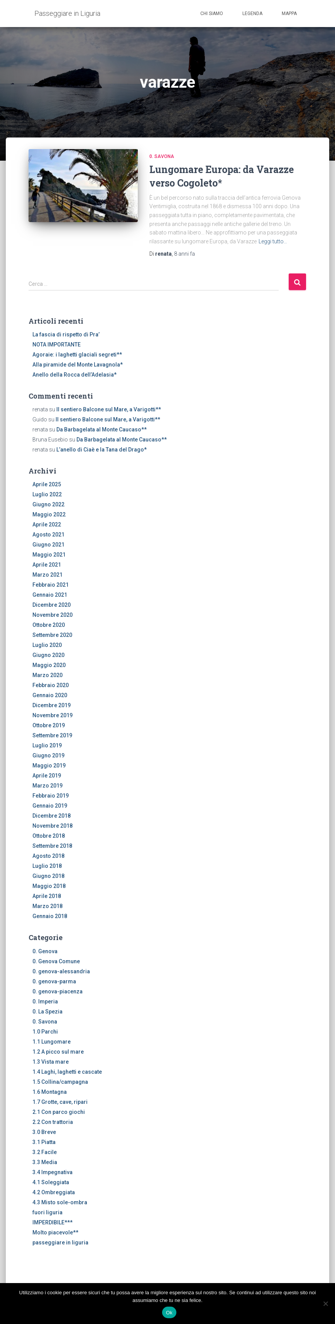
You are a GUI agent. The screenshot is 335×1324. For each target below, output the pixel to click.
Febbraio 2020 (50, 685)
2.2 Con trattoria (52, 1122)
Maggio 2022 (49, 514)
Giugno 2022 (48, 504)
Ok (169, 1313)
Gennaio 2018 (49, 916)
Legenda (252, 13)
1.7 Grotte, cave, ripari (60, 1102)
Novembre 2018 (52, 826)
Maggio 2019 (49, 765)
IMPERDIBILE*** (52, 1222)
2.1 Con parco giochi (58, 1112)
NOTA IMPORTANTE (56, 344)
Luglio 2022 (47, 494)
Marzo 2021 (47, 575)
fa (184, 254)
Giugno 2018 (48, 876)
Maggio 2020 (49, 665)
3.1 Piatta (44, 1142)
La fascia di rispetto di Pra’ (66, 334)
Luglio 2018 (47, 866)
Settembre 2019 (52, 735)
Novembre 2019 (52, 715)
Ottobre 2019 (48, 725)
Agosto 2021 (48, 534)
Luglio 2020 (47, 645)
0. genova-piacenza (57, 991)
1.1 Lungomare (51, 1042)
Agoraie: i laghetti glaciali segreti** (77, 354)
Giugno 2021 (48, 544)
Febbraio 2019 (50, 796)
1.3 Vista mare (50, 1062)
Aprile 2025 (46, 484)
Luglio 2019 (47, 745)
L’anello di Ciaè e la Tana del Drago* (101, 449)
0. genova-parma (54, 981)
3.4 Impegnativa (52, 1172)
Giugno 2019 (48, 755)
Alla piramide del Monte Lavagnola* (77, 365)
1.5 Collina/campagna (60, 1082)
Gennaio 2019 (49, 806)
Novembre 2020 (52, 615)
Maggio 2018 (49, 886)
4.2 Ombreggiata (53, 1192)
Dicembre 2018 (51, 816)
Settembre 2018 (52, 846)
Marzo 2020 (47, 675)
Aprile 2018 (46, 896)
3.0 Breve (44, 1132)
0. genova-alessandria (61, 971)
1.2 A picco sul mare (58, 1052)
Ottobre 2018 (48, 836)
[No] (325, 1303)
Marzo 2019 (47, 786)
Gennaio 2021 (49, 595)
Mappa (289, 13)
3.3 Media (44, 1162)
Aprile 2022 (46, 524)
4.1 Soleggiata (50, 1182)
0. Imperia (45, 1001)
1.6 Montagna (49, 1092)
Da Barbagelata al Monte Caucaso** (101, 429)
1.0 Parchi (45, 1032)
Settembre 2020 (52, 635)
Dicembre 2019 (51, 705)
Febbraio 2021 (50, 585)
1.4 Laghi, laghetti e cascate (67, 1072)
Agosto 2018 (48, 856)
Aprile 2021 (46, 565)
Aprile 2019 (46, 775)
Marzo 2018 (47, 906)
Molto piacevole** (55, 1232)
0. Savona (161, 156)
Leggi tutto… (273, 241)
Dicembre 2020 (51, 605)
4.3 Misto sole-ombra (59, 1202)
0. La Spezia (47, 1011)
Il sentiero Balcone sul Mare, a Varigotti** (108, 409)
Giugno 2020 (48, 655)
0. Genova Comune (56, 961)
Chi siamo (211, 13)
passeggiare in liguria (60, 1242)
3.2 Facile (44, 1152)
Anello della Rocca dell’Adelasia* (74, 375)
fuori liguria (47, 1212)
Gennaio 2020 (49, 695)
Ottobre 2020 (48, 625)
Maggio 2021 (49, 555)
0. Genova (45, 951)
